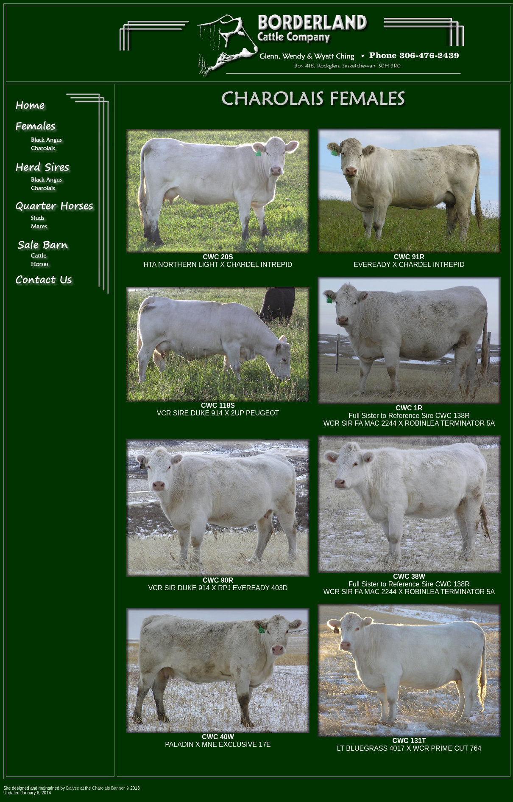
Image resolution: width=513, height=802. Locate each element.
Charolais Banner (108, 788)
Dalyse (72, 788)
